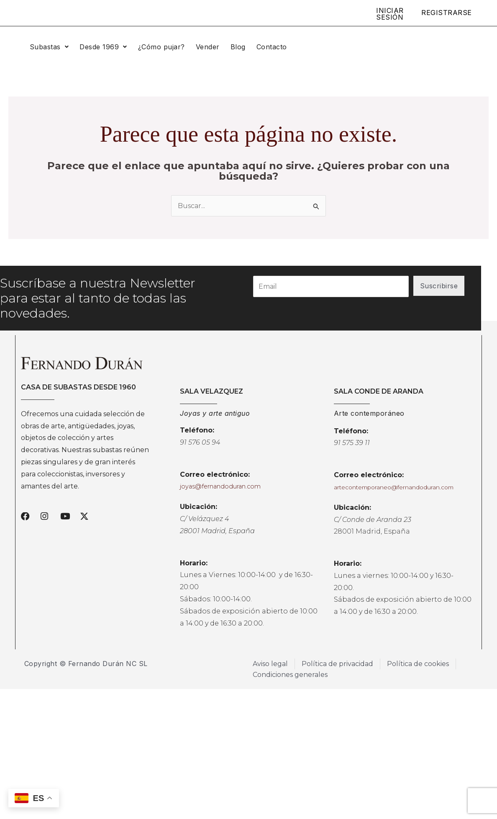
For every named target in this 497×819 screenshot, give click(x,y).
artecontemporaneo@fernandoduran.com (393, 487)
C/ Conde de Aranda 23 (372, 520)
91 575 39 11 (352, 443)
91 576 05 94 (200, 442)
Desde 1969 (103, 47)
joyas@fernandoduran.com (220, 486)
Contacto (271, 47)
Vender (208, 47)
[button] (49, 47)
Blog (238, 47)
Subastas (49, 47)
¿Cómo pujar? (161, 47)
